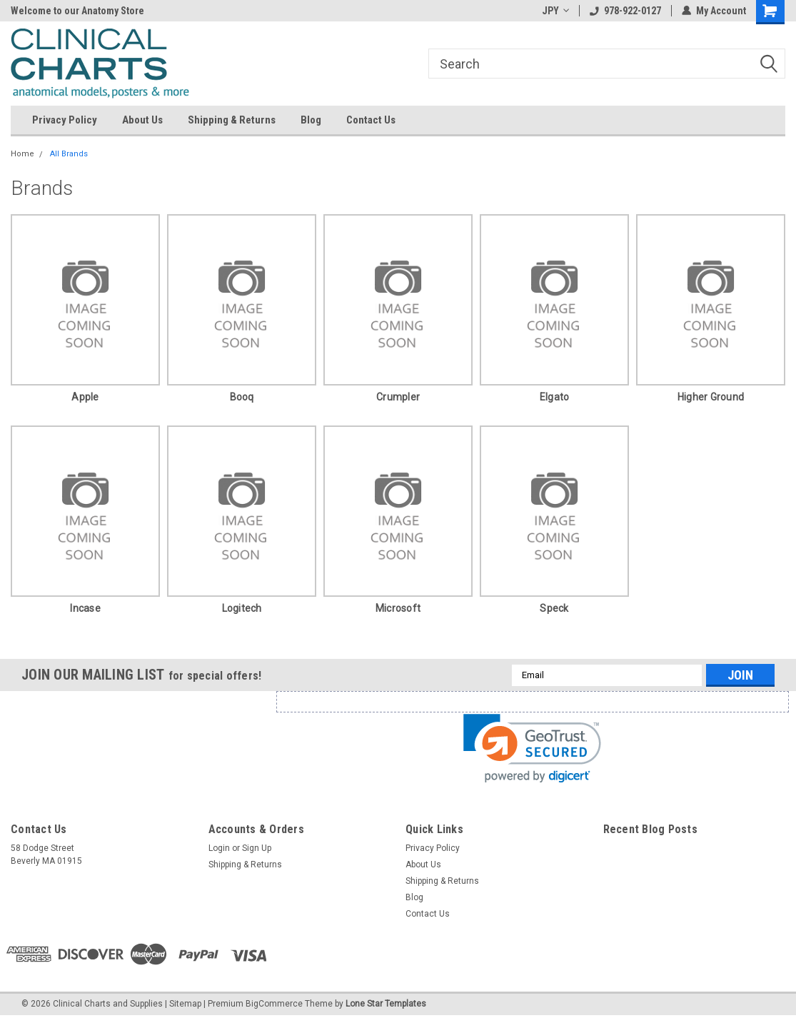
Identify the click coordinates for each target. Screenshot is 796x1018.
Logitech (242, 608)
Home (22, 153)
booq (242, 397)
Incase (85, 608)
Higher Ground (710, 397)
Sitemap (185, 1004)
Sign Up (256, 848)
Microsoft (398, 608)
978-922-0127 (625, 10)
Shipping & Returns (232, 120)
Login (219, 848)
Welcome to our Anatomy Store (77, 10)
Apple (85, 397)
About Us (142, 120)
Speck (554, 608)
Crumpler (398, 397)
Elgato (555, 397)
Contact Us (371, 120)
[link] (532, 748)
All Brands (69, 153)
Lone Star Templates (386, 1004)
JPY (555, 10)
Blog (311, 120)
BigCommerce (274, 1004)
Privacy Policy (64, 120)
